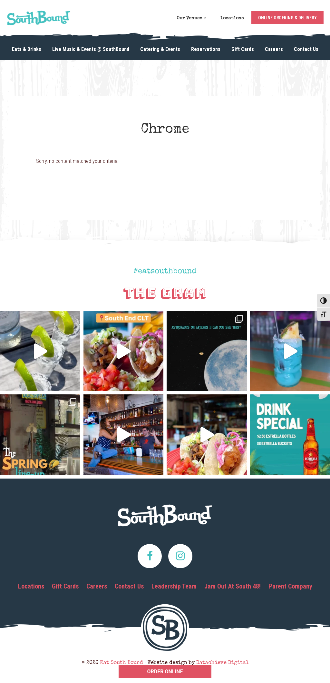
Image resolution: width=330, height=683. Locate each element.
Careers (96, 586)
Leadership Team (174, 586)
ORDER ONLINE (165, 671)
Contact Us (129, 586)
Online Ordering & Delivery (287, 17)
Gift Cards (65, 586)
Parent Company (290, 586)
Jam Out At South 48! (232, 586)
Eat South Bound (38, 20)
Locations (31, 586)
